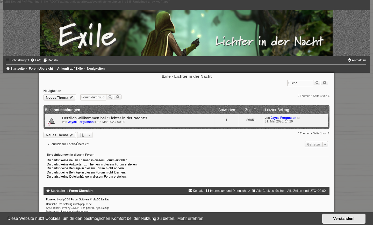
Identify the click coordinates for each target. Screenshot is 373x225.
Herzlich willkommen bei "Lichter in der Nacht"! (104, 118)
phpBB (64, 199)
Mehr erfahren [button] (190, 218)
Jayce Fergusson (81, 122)
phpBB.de (86, 204)
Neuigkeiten (52, 91)
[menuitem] (35, 60)
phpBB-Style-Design (97, 208)
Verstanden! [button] (344, 218)
